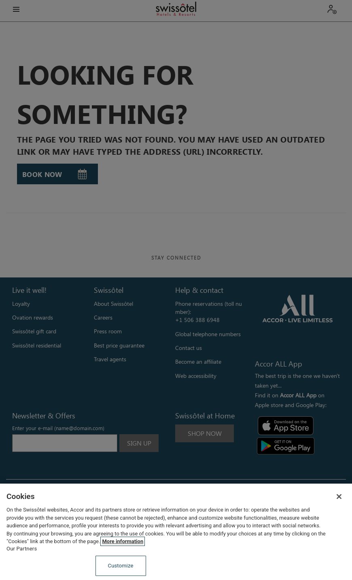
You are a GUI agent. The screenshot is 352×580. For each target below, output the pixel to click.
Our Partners (21, 549)
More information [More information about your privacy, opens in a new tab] (122, 541)
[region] (176, 532)
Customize (121, 566)
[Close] (339, 496)
